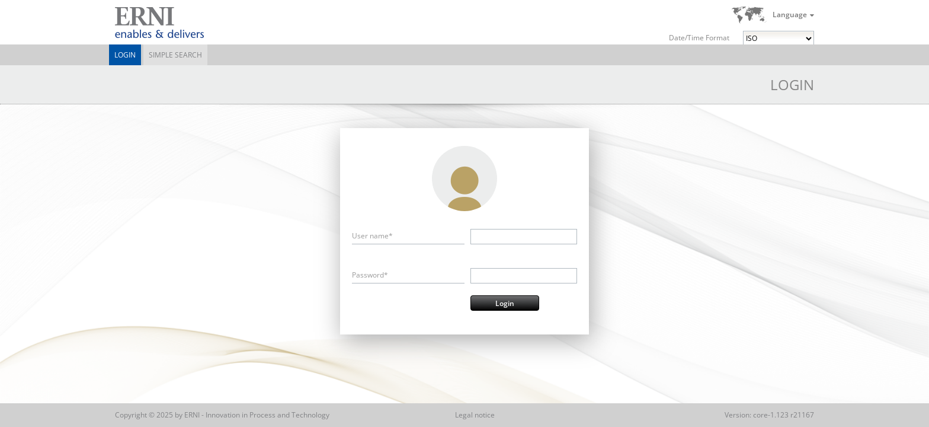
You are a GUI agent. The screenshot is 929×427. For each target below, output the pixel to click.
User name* (372, 236)
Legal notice (475, 415)
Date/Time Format (699, 38)
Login (125, 55)
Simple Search (175, 55)
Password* (370, 275)
